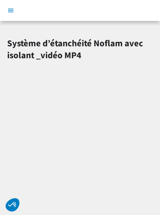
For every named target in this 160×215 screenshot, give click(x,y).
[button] (12, 205)
